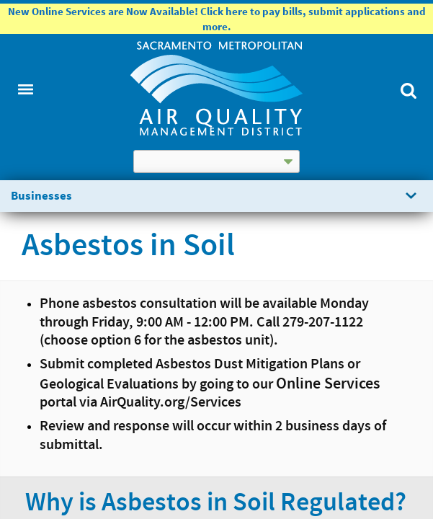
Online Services (328, 383)
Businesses (41, 195)
